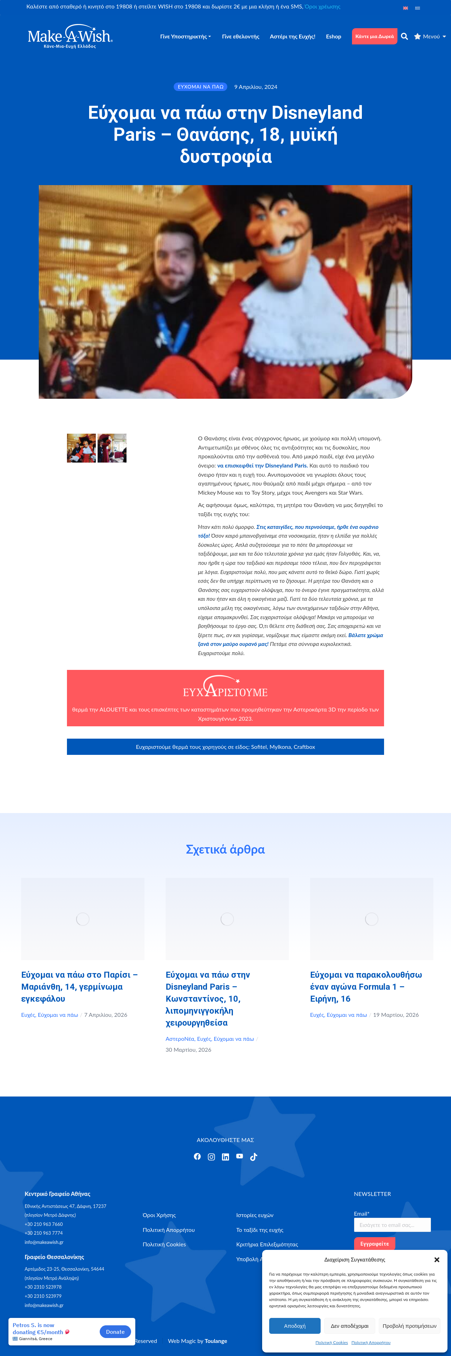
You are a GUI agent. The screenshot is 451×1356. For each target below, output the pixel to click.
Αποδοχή (294, 1326)
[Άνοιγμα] (197, 1156)
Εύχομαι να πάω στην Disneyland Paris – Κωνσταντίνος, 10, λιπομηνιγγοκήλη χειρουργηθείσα (208, 999)
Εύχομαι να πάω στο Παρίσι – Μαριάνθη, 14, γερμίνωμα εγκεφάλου (79, 987)
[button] (436, 1259)
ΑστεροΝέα (180, 1038)
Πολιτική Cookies (332, 1342)
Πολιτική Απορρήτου (371, 1342)
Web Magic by (197, 1340)
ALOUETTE (114, 709)
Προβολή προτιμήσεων (410, 1326)
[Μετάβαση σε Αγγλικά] (406, 7)
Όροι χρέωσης (322, 6)
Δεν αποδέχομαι (350, 1326)
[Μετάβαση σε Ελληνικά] (418, 7)
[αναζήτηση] (404, 36)
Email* (362, 1213)
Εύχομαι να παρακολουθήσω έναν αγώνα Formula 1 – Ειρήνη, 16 (366, 987)
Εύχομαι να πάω (58, 1014)
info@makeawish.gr (44, 1242)
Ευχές (28, 1014)
